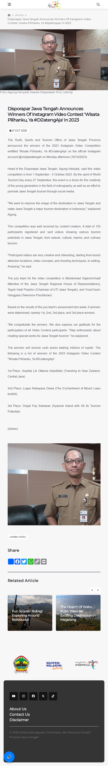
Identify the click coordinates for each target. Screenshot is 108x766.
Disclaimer (19, 720)
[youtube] (13, 696)
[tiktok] (53, 696)
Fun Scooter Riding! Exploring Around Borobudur (27, 615)
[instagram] (23, 696)
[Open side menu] (9, 4)
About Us (17, 709)
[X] (43, 696)
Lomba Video (17, 537)
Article (19, 15)
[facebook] (33, 696)
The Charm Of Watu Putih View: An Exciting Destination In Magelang (78, 613)
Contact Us (19, 714)
